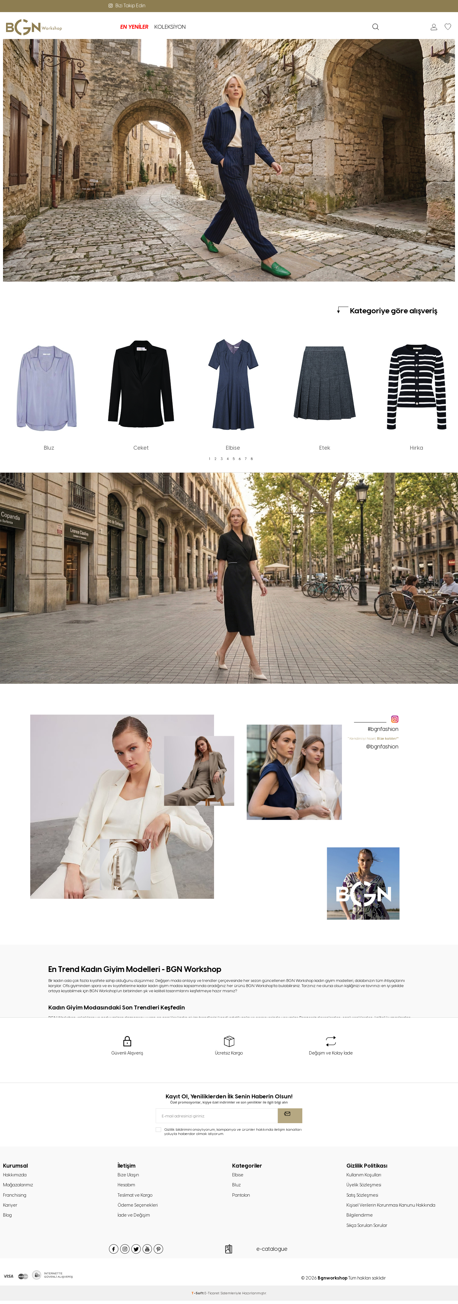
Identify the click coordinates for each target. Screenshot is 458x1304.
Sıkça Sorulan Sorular (368, 1228)
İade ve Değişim (134, 1218)
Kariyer (10, 1207)
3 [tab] (222, 459)
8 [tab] (252, 459)
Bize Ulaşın (129, 1175)
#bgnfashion (383, 729)
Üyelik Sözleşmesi (364, 1186)
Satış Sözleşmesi (363, 1197)
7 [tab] (246, 459)
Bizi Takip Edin (126, 5)
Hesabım (127, 1186)
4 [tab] (228, 459)
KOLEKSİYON (131, 27)
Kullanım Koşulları (364, 1175)
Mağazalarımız (19, 1186)
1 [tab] (209, 459)
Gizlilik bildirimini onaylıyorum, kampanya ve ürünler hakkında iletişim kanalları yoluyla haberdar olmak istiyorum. (233, 1132)
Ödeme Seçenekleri (138, 1207)
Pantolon (242, 1197)
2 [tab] (215, 459)
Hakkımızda (15, 1175)
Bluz (236, 1186)
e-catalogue (271, 1252)
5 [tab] (234, 459)
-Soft (197, 1296)
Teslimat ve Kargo (136, 1197)
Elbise (238, 1175)
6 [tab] (240, 459)
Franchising (15, 1197)
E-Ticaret (211, 1296)
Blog (8, 1218)
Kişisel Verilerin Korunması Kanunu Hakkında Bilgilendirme (392, 1213)
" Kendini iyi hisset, (373, 743)
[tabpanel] (49, 391)
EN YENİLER (95, 27)
